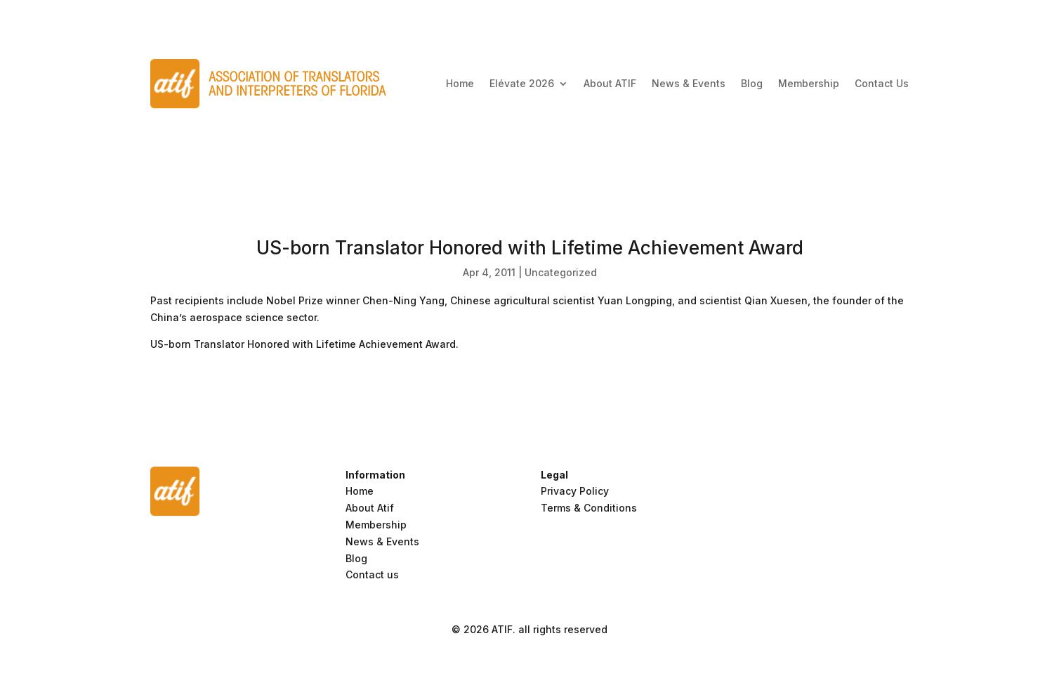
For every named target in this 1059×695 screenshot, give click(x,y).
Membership (808, 83)
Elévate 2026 (521, 83)
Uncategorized (561, 272)
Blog (752, 83)
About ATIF (610, 83)
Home (460, 83)
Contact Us (882, 83)
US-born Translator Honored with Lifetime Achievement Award (303, 344)
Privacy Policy (575, 491)
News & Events (688, 83)
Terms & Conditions (589, 508)
